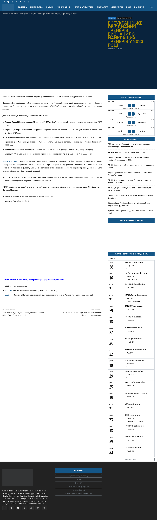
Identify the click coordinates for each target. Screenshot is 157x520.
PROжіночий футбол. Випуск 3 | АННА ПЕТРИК (126, 152)
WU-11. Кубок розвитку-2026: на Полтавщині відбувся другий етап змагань (129, 181)
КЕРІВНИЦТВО (36, 7)
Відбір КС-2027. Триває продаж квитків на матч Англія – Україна (130, 212)
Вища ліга (14, 14)
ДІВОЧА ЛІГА (102, 7)
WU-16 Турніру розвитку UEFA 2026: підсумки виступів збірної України (129, 189)
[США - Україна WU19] (131, 114)
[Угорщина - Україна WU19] (131, 122)
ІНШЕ (128, 7)
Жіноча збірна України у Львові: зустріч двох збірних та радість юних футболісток (130, 204)
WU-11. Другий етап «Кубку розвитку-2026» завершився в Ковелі (131, 166)
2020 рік (9, 295)
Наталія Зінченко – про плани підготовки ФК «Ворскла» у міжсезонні (82, 314)
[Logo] (9, 7)
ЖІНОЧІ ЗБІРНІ (64, 7)
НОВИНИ (50, 7)
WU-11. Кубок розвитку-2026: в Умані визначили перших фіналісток (130, 196)
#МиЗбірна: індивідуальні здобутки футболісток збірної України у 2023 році (23, 314)
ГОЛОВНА (22, 7)
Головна (5, 14)
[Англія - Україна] (131, 131)
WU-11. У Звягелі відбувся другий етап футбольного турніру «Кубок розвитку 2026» (128, 158)
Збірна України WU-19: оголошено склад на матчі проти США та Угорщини (130, 174)
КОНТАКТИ (139, 7)
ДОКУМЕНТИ (117, 7)
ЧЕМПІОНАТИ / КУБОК (83, 7)
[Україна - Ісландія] (131, 105)
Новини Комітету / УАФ (124, 18)
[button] (152, 7)
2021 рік (8, 290)
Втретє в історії (9, 161)
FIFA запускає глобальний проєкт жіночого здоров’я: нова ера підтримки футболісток (129, 145)
